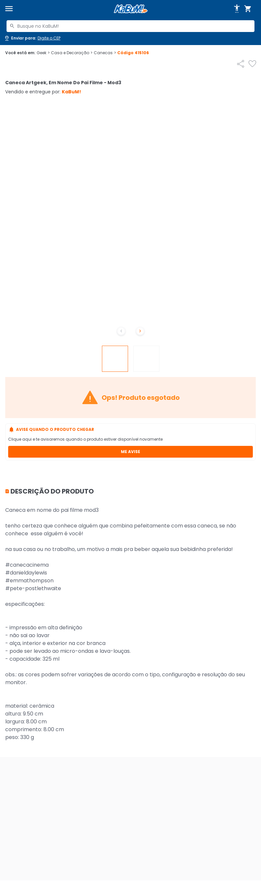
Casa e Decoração (71, 52)
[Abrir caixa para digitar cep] (32, 38)
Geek (43, 52)
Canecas (105, 52)
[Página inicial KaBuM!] (130, 9)
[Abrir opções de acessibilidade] (237, 9)
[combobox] (130, 26)
